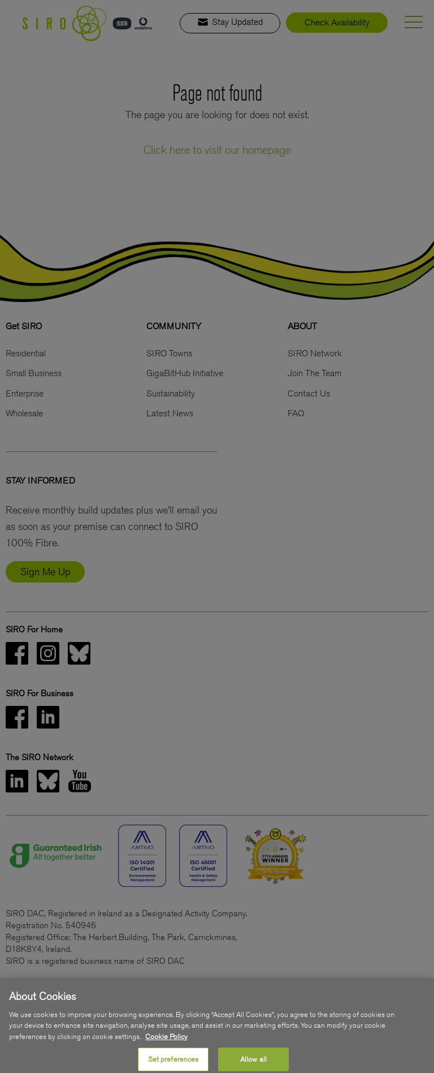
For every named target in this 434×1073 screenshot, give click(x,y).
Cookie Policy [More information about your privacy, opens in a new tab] (166, 1045)
